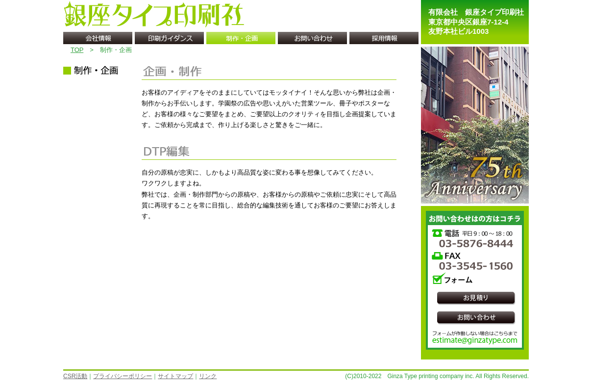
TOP (77, 49)
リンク (208, 376)
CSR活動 (75, 376)
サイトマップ (175, 376)
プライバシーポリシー (122, 376)
